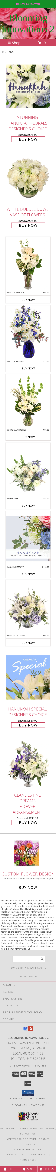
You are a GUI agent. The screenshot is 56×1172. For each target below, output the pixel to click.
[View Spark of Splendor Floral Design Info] (28, 607)
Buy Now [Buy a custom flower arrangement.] (28, 887)
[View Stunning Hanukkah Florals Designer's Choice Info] (28, 86)
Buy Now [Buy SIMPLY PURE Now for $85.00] (28, 506)
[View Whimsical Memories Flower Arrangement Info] (28, 401)
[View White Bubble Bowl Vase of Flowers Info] (28, 178)
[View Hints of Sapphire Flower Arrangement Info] (28, 332)
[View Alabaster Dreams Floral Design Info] (28, 264)
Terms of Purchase (37, 1154)
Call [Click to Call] (9, 1169)
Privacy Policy (14, 1154)
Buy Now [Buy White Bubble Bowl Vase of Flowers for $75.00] (28, 225)
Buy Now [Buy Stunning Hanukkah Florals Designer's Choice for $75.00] (28, 139)
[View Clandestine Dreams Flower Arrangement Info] (28, 763)
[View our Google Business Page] (25, 1030)
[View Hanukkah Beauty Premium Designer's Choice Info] (28, 538)
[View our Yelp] (30, 1030)
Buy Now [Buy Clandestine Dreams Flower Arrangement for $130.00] (28, 822)
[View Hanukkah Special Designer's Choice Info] (28, 677)
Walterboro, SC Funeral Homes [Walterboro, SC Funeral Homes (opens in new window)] (19, 1128)
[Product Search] (29, 959)
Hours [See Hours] (46, 1169)
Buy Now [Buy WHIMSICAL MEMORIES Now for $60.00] (28, 437)
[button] (28, 1093)
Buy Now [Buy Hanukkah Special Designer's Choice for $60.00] (28, 725)
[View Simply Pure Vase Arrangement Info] (28, 470)
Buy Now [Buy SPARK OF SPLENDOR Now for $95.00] (28, 643)
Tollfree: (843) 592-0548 (28, 1059)
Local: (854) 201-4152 (28, 1053)
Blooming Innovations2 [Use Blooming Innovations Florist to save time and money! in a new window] (28, 1105)
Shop (14, 42)
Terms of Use (28, 1160)
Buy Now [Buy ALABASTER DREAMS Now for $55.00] (28, 300)
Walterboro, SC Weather (22, 1139)
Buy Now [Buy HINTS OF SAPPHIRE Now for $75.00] (28, 368)
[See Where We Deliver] (28, 976)
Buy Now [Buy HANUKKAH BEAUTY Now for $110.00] (28, 574)
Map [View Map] (28, 1169)
